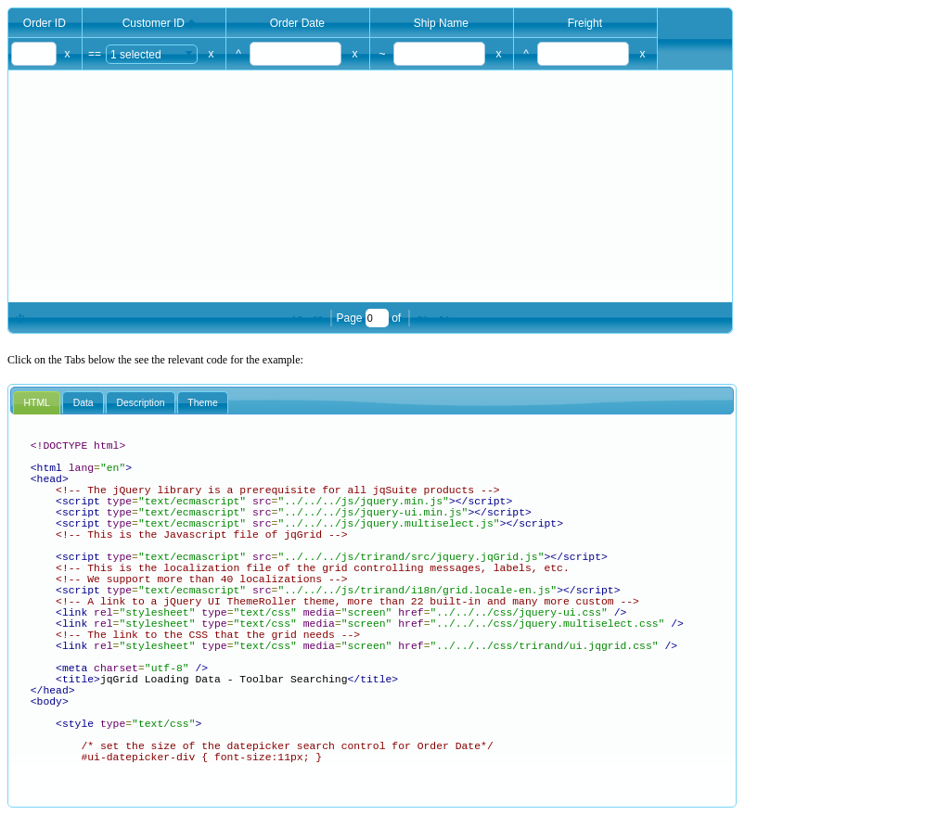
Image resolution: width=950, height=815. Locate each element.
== (94, 53)
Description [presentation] (141, 403)
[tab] (36, 403)
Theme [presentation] (202, 403)
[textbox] (34, 54)
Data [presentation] (83, 403)
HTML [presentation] (37, 403)
